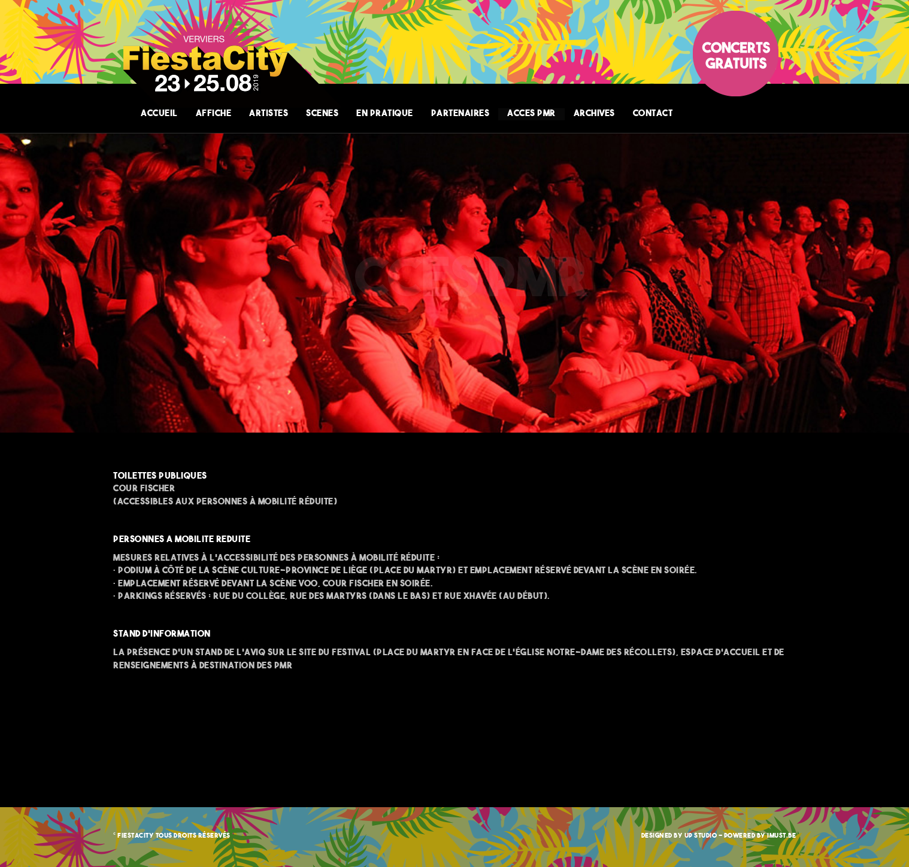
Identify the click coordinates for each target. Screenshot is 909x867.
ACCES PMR (531, 113)
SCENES (322, 113)
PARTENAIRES (460, 113)
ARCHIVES (594, 113)
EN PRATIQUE (384, 113)
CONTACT (653, 113)
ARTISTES (268, 113)
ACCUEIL (159, 113)
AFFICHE (214, 113)
